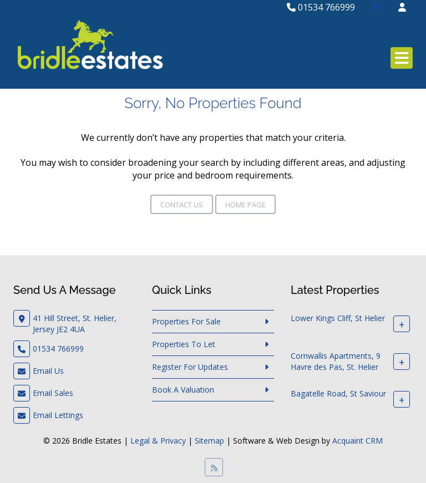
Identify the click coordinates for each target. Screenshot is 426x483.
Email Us (48, 370)
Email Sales (53, 393)
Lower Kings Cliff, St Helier (338, 318)
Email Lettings (58, 415)
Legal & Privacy (158, 440)
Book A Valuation (183, 389)
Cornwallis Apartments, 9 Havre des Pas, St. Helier (336, 361)
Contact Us (181, 205)
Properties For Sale (186, 321)
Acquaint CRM (357, 440)
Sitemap (209, 440)
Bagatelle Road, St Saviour (338, 393)
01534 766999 (321, 7)
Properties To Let (183, 344)
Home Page (245, 205)
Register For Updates (190, 367)
